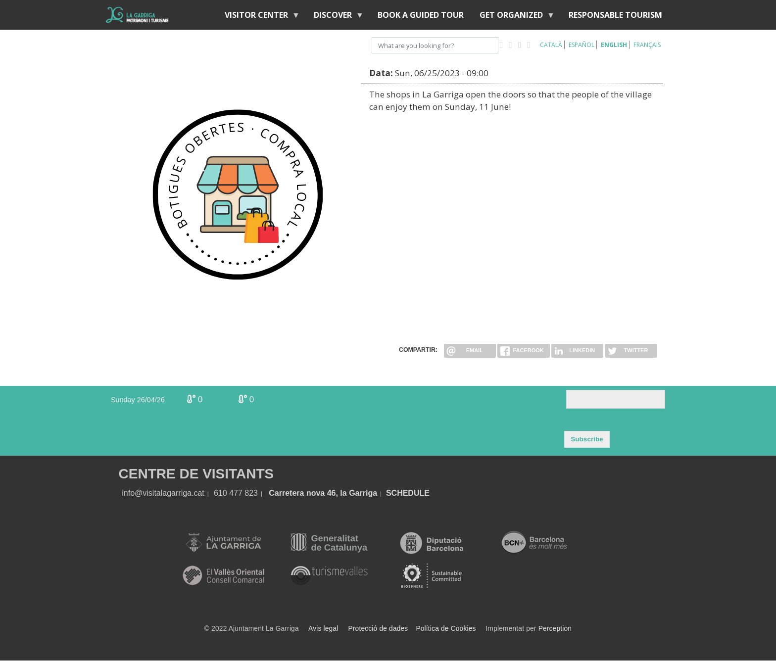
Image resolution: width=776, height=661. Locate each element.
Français (647, 45)
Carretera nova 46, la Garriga (323, 493)
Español (581, 45)
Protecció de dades (378, 628)
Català (551, 45)
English (614, 45)
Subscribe (587, 439)
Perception (555, 628)
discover (335, 17)
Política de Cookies (446, 628)
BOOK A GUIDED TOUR (421, 14)
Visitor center (258, 17)
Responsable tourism (615, 14)
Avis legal (323, 628)
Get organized (513, 17)
